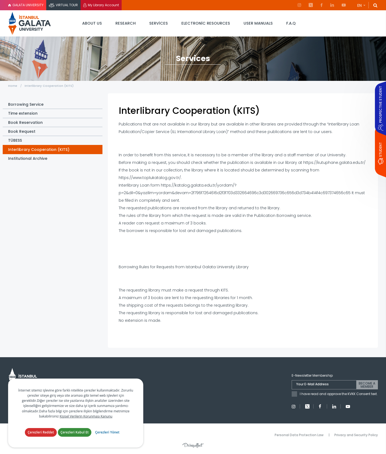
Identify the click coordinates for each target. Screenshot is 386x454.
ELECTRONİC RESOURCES (205, 23)
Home (13, 86)
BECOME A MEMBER (367, 385)
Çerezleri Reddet (41, 432)
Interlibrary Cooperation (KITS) (49, 86)
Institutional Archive (27, 158)
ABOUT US (92, 23)
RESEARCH (125, 23)
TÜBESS (15, 140)
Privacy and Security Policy (356, 435)
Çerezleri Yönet (107, 432)
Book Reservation (25, 122)
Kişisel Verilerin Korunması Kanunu (86, 416)
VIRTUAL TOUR (67, 5)
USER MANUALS (258, 23)
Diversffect (193, 445)
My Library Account (103, 5)
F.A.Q (291, 23)
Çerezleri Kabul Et (75, 432)
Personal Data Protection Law (299, 435)
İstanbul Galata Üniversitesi (29, 23)
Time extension (23, 113)
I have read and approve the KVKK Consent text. (339, 394)
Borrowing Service (26, 104)
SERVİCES (158, 23)
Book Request (21, 131)
